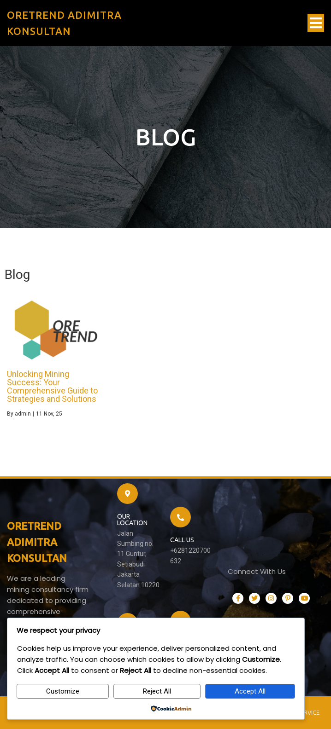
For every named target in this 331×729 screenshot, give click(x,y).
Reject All (157, 691)
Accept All (250, 691)
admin (23, 414)
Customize (62, 691)
